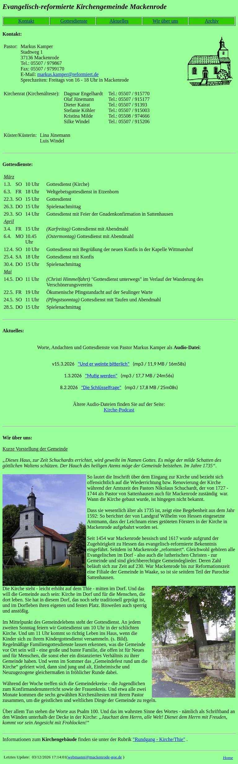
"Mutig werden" (101, 376)
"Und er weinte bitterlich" (104, 364)
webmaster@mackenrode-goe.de (95, 757)
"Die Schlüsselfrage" (101, 387)
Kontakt (26, 21)
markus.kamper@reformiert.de (68, 74)
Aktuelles (118, 21)
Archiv (211, 21)
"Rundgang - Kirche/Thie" (159, 739)
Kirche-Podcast (119, 409)
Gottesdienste (73, 21)
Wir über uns (165, 21)
